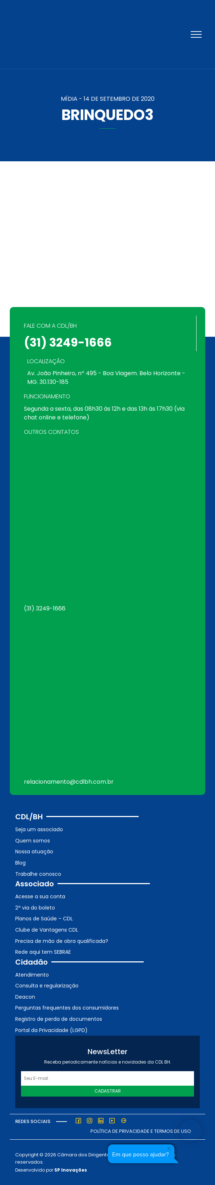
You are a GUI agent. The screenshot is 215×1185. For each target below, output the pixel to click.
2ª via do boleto (35, 907)
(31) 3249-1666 (68, 342)
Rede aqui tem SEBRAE (43, 952)
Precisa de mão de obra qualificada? (61, 941)
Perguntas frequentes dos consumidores (67, 1007)
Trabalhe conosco (38, 874)
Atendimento (32, 974)
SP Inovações (70, 1170)
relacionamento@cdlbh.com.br (69, 782)
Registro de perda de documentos (58, 1019)
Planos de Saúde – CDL (44, 918)
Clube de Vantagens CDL (46, 929)
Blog (20, 862)
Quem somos (32, 840)
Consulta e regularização (47, 985)
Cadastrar (107, 1091)
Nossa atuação (34, 851)
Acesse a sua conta (40, 896)
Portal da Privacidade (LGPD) (51, 1030)
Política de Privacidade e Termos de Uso (140, 1131)
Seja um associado (39, 829)
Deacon (25, 996)
